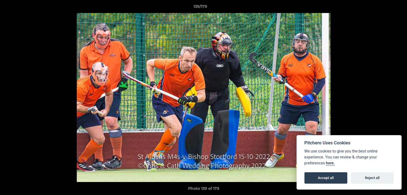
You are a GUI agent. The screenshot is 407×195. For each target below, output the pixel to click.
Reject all (372, 178)
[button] (384, 7)
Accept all (326, 178)
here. (330, 163)
